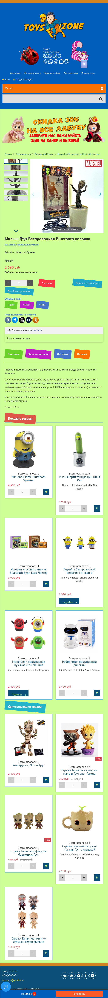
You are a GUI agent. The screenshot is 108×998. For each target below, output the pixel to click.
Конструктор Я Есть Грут (29, 765)
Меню (54, 88)
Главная (8, 154)
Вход (6, 79)
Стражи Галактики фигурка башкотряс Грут (28, 852)
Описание (14, 354)
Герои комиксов (23, 154)
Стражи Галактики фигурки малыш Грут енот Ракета (79, 771)
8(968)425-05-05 (52, 54)
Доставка (62, 354)
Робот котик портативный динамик (79, 663)
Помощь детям (88, 73)
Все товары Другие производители (21, 244)
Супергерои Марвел (44, 154)
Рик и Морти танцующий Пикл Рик (79, 478)
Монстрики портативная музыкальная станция (28, 663)
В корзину (79, 993)
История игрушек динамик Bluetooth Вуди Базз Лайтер (28, 571)
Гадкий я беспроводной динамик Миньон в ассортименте (79, 573)
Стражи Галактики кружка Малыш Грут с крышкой (79, 847)
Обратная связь (71, 73)
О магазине (15, 73)
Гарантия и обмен (52, 73)
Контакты (35, 988)
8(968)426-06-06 (52, 57)
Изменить (37, 330)
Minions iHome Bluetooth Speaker (29, 478)
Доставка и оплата (32, 73)
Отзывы (82, 354)
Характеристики (38, 354)
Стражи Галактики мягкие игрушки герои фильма (28, 940)
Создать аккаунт (22, 79)
